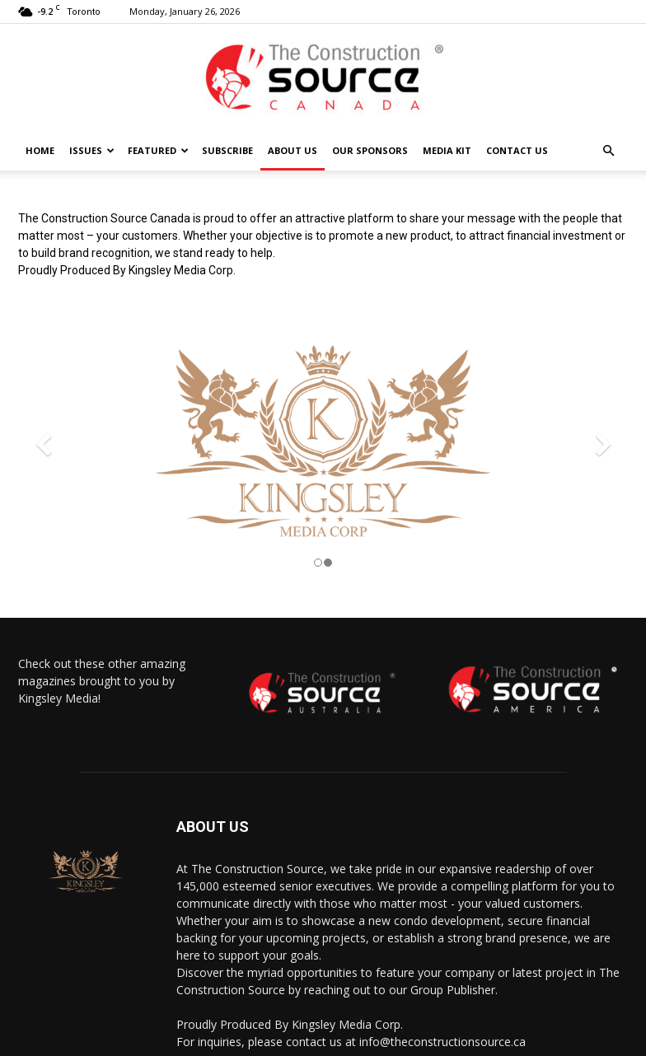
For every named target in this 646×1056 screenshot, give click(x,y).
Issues (92, 150)
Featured (158, 150)
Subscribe (227, 150)
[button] (608, 151)
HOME (40, 150)
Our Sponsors (370, 150)
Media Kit (447, 150)
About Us (292, 150)
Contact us (517, 150)
